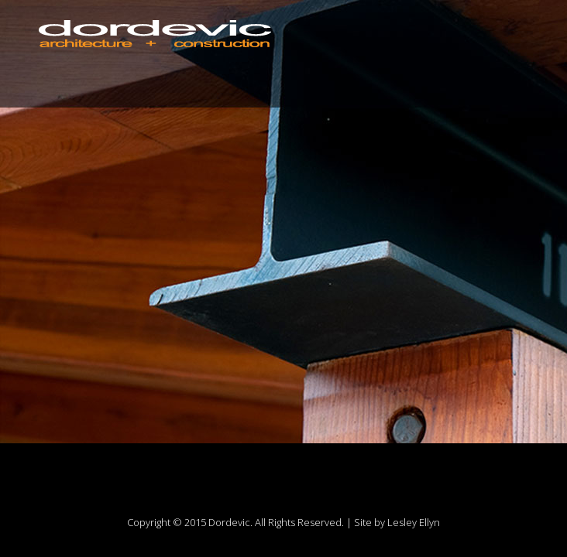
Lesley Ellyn (413, 522)
